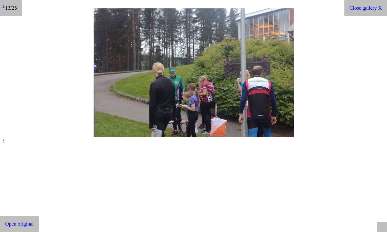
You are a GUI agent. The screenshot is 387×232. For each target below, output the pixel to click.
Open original (19, 224)
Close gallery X (366, 8)
